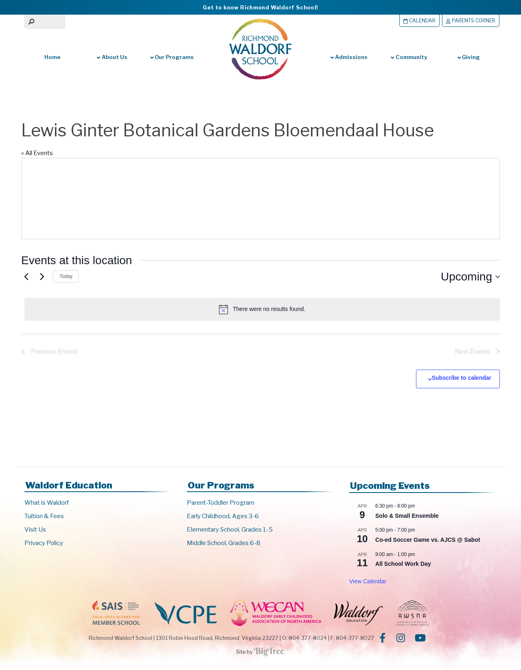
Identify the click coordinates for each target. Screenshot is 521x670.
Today (65, 276)
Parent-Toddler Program (220, 504)
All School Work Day (403, 565)
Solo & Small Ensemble (407, 517)
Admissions (349, 57)
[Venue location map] (379, 198)
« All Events (37, 153)
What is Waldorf (46, 504)
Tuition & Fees (44, 517)
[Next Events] (42, 277)
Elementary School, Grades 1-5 (230, 530)
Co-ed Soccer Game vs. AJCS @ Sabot (427, 541)
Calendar (414, 21)
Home (52, 57)
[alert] (262, 309)
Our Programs (172, 57)
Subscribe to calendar (461, 379)
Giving (469, 57)
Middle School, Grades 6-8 (223, 544)
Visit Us (35, 530)
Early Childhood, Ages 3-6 (223, 517)
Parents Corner (469, 21)
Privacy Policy (43, 544)
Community (409, 57)
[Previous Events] (26, 277)
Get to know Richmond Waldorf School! (260, 7)
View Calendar (367, 582)
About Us (112, 57)
